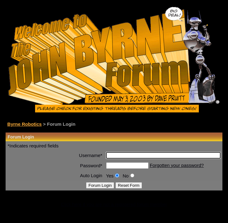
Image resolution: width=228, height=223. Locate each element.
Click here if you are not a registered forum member (114, 204)
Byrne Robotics (24, 124)
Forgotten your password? (177, 165)
